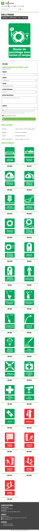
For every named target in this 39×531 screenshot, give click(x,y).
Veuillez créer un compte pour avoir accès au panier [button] (19, 119)
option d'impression (7, 89)
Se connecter (20, 6)
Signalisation (13, 18)
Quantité (4, 106)
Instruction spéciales (8, 95)
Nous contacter (5, 6)
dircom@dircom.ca (6, 519)
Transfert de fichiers (8, 524)
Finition (4, 83)
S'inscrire (13, 6)
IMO (19, 18)
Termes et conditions (8, 525)
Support (4, 78)
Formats (4, 72)
